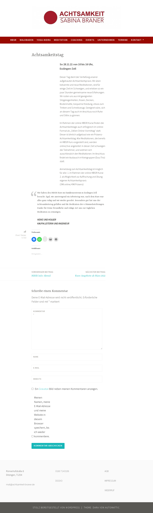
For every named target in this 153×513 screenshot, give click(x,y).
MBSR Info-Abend (42, 273)
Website (37, 379)
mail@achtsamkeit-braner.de (20, 484)
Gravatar (43, 389)
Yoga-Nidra (44, 39)
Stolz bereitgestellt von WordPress (56, 507)
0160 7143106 (62, 471)
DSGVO (58, 480)
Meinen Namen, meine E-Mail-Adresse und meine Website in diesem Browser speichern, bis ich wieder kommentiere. (42, 417)
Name (35, 356)
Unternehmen (106, 39)
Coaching (76, 39)
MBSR (13, 39)
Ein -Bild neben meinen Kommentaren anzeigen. (66, 389)
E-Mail (36, 367)
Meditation (61, 39)
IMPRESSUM (110, 480)
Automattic (112, 507)
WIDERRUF (109, 490)
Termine (123, 39)
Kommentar (39, 313)
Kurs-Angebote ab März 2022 (90, 273)
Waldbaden (26, 39)
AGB (107, 471)
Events (90, 39)
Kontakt (136, 39)
